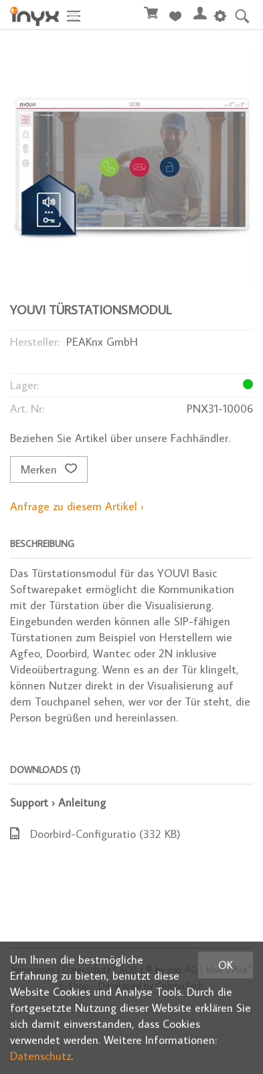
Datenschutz (40, 1056)
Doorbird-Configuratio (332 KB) (95, 834)
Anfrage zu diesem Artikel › (77, 506)
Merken (49, 469)
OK (225, 965)
